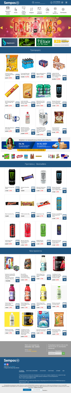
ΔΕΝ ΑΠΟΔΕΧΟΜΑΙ (37, 389)
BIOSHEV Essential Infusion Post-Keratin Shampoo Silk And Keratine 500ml (25, 129)
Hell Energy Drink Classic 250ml (8, 241)
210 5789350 (12, 366)
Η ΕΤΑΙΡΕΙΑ (21, 370)
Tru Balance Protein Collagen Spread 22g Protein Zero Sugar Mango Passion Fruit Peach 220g (25, 332)
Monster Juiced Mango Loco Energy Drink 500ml (57, 215)
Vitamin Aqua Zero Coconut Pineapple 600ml (41, 275)
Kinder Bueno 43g (40, 213)
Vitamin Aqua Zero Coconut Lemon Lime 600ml (41, 304)
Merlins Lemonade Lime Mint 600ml (56, 304)
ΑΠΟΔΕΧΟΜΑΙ (27, 389)
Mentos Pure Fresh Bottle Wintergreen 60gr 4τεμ (41, 102)
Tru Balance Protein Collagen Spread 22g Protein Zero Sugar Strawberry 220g (56, 276)
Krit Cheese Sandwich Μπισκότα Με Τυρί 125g (9, 102)
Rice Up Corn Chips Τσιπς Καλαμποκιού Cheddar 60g (56, 331)
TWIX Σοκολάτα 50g (25, 213)
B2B (63, 370)
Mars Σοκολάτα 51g (9, 213)
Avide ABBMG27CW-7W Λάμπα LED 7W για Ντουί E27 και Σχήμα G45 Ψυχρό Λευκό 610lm (41, 130)
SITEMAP (58, 370)
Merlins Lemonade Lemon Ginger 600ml (9, 330)
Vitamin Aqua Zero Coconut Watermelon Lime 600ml (25, 304)
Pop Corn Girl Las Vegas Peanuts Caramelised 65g (55, 129)
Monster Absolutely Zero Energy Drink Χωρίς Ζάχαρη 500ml (56, 102)
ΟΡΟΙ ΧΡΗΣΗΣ (43, 370)
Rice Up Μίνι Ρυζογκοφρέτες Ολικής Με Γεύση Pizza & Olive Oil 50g (25, 276)
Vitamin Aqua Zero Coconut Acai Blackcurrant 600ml (9, 304)
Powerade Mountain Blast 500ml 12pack (25, 74)
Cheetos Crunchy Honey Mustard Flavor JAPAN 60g (9, 74)
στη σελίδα (31, 351)
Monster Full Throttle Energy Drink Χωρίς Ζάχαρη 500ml (56, 241)
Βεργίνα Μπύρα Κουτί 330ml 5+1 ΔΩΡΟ (41, 74)
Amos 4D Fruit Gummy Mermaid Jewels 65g (41, 330)
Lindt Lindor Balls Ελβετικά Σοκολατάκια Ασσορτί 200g (26, 102)
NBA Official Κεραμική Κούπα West (9, 128)
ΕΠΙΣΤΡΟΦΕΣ (51, 370)
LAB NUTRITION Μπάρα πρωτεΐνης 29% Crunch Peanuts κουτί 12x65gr (56, 75)
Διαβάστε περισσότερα (38, 387)
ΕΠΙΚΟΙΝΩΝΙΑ (22, 371)
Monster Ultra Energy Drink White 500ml (41, 188)
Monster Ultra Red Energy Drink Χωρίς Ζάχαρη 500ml (25, 241)
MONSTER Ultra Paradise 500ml (40, 241)
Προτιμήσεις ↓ (45, 390)
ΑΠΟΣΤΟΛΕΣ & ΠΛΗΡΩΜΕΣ (32, 370)
